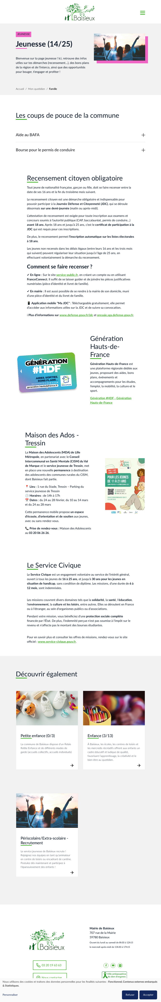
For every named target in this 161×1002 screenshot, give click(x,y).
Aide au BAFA (27, 135)
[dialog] (80, 990)
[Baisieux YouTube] (113, 965)
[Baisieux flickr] (120, 965)
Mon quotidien (36, 89)
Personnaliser (10, 995)
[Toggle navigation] (142, 12)
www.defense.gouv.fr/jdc (76, 315)
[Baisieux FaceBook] (106, 965)
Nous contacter (52, 977)
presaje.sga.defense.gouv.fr (115, 315)
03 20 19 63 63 (51, 965)
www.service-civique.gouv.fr (57, 641)
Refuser (130, 995)
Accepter (148, 995)
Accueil (20, 89)
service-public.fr (67, 274)
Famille (53, 89)
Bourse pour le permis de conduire (45, 150)
